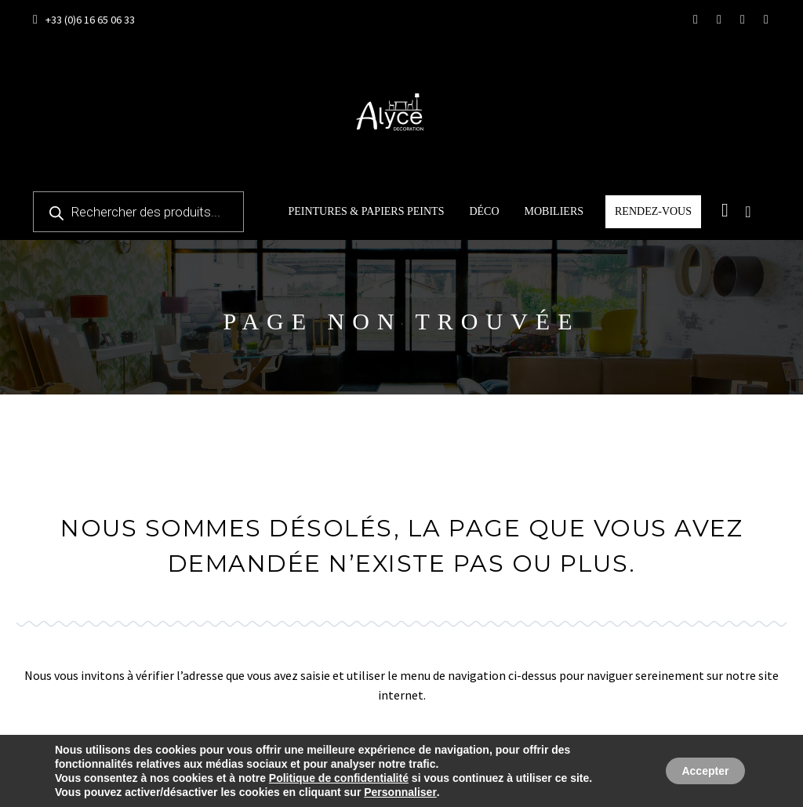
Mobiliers (554, 211)
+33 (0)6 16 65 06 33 (90, 20)
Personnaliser (400, 792)
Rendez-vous (653, 211)
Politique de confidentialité (339, 778)
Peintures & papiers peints (366, 211)
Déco (484, 211)
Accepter (697, 771)
